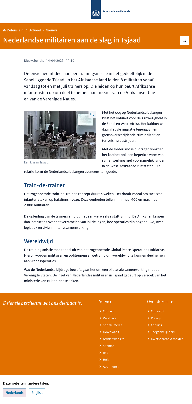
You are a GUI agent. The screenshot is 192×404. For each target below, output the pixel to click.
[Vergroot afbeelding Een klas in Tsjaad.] (92, 114)
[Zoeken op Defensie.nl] (184, 40)
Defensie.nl (13, 30)
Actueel (35, 30)
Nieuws (51, 30)
